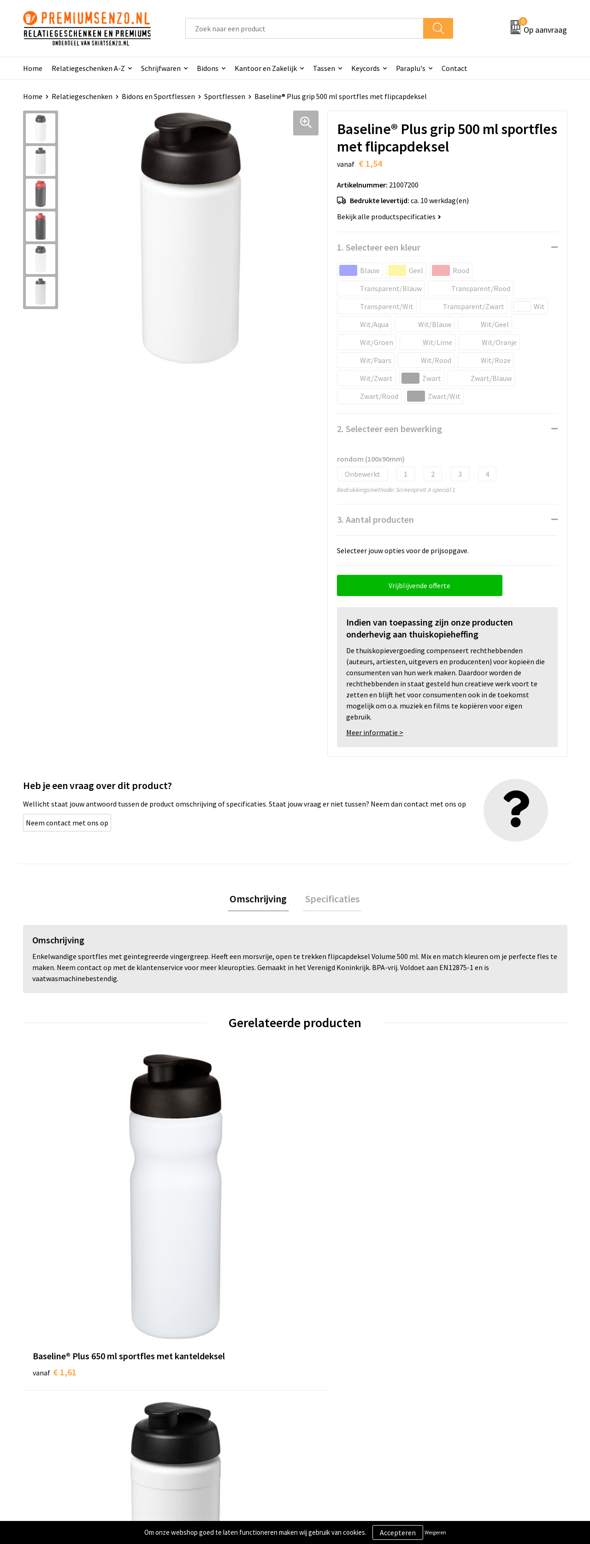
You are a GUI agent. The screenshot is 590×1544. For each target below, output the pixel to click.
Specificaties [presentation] (330, 899)
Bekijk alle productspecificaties (389, 216)
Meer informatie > (374, 732)
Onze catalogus (196, 1370)
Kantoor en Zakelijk (266, 68)
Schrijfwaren (161, 68)
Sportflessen (224, 96)
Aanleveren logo (332, 1370)
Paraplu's (410, 68)
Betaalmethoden (334, 1398)
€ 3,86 (462, 1218)
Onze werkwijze (331, 1384)
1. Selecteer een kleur (378, 247)
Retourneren (327, 1412)
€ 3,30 (326, 1218)
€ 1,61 (55, 1218)
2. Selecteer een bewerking (389, 428)
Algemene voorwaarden (478, 1356)
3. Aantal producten (375, 519)
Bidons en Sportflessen (158, 96)
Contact (454, 68)
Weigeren (435, 1532)
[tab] (260, 899)
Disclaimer (458, 1398)
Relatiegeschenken (82, 96)
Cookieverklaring (468, 1370)
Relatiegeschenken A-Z (88, 68)
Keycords (365, 68)
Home (32, 68)
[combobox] (304, 28)
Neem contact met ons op (67, 822)
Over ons (185, 1356)
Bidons (207, 68)
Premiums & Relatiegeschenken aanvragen (221, 1404)
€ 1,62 (190, 1218)
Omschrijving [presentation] (260, 899)
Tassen (324, 68)
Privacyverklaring (468, 1384)
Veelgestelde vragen (203, 1384)
